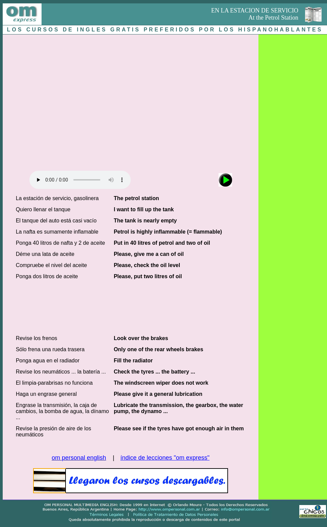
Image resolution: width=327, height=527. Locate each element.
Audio (80, 180)
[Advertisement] (63, 101)
